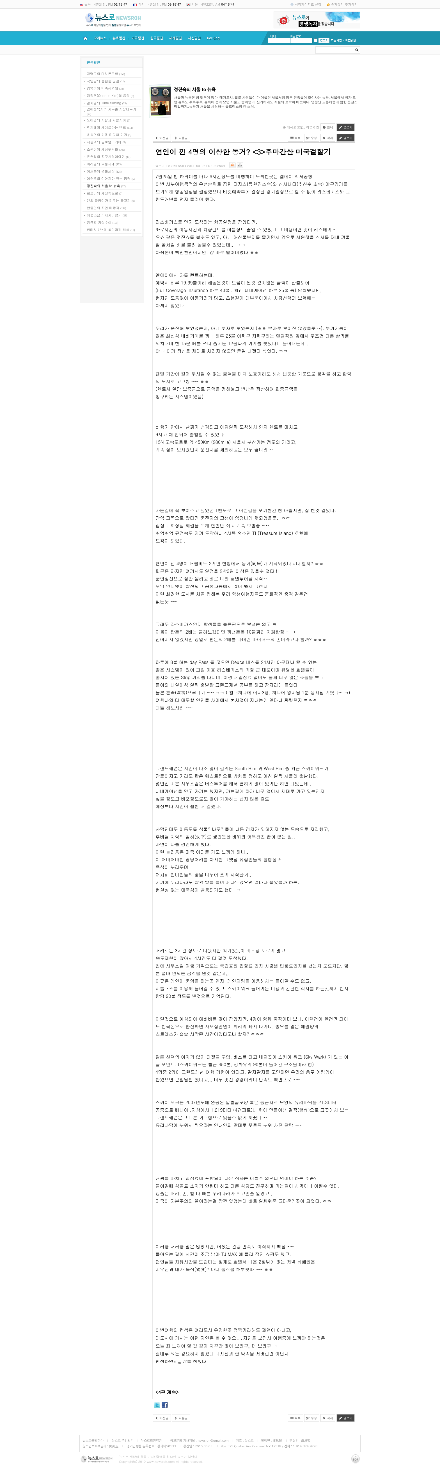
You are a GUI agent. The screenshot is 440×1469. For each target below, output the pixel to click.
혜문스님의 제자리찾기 (104, 215)
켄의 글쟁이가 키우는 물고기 (108, 200)
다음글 (181, 138)
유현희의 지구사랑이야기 (106, 156)
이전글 (162, 138)
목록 (295, 138)
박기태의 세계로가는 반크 (106, 127)
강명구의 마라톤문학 (102, 73)
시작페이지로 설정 (308, 4)
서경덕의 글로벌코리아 (104, 141)
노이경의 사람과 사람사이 (106, 119)
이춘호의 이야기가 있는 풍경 (108, 178)
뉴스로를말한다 (93, 1440)
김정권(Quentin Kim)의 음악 (108, 95)
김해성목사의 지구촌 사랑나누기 (111, 109)
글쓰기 (345, 127)
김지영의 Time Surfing (104, 102)
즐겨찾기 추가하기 (344, 4)
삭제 (328, 138)
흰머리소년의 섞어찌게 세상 (108, 229)
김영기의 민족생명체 (102, 88)
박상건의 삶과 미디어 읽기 (107, 134)
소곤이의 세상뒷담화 (102, 149)
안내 (328, 127)
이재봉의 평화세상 (101, 171)
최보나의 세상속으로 (102, 193)
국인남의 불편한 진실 (103, 80)
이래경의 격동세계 (101, 163)
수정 (311, 138)
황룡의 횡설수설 (99, 222)
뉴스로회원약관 (152, 1440)
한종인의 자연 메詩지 (103, 207)
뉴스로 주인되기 (122, 1440)
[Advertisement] (111, 270)
